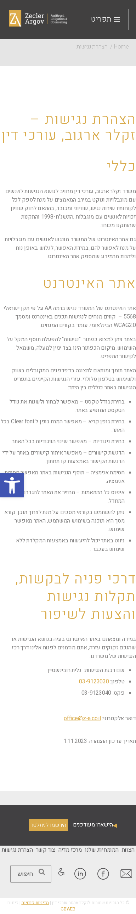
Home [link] (121, 47)
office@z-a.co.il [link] (82, 718)
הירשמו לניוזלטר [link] (48, 825)
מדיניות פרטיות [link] (35, 902)
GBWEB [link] (68, 909)
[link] (12, 485)
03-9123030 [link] (94, 681)
